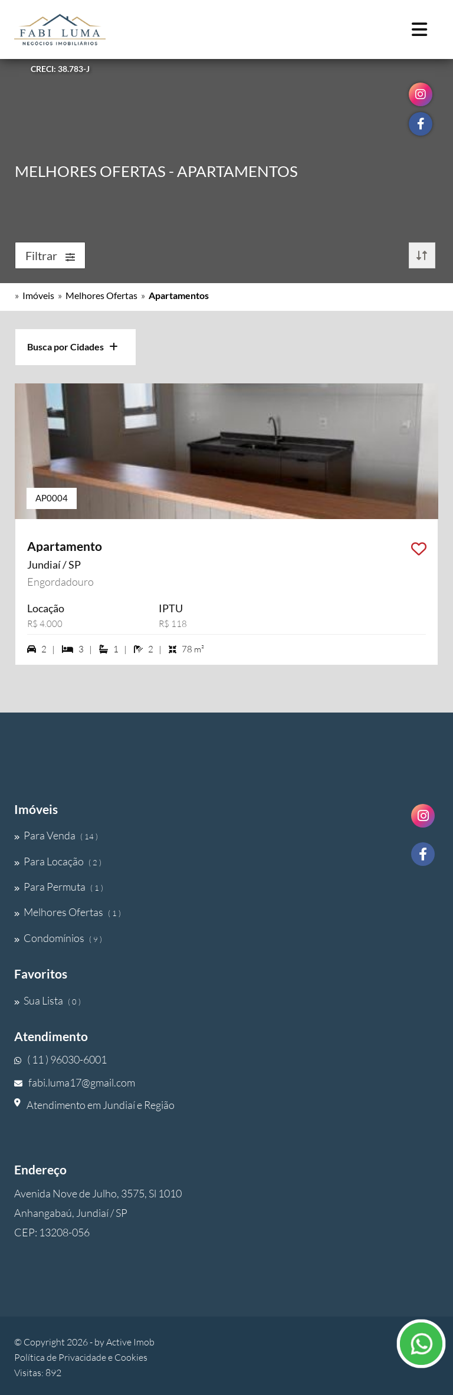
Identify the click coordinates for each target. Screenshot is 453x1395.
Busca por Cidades (72, 346)
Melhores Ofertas (101, 295)
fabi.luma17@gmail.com (74, 1082)
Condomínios (58, 937)
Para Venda (56, 835)
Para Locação (57, 861)
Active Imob (130, 1342)
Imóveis (38, 295)
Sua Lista (47, 1000)
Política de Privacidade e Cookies (80, 1357)
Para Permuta (58, 886)
